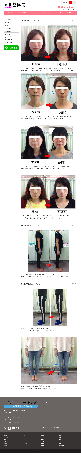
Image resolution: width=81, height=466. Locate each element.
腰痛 (60, 441)
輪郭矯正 (6, 438)
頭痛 (60, 436)
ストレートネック (45, 436)
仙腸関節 (24, 438)
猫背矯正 (43, 438)
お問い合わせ (8, 41)
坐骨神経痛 (61, 443)
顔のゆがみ (6, 436)
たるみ (5, 441)
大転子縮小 (25, 441)
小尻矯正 (24, 443)
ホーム (7, 20)
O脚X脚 (42, 443)
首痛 (60, 438)
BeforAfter (8, 29)
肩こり (60, 439)
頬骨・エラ (6, 439)
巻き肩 (42, 439)
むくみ (5, 443)
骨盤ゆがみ (25, 436)
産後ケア (24, 439)
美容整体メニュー (10, 26)
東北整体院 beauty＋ (39, 448)
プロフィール (8, 32)
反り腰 (42, 441)
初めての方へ (8, 23)
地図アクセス (8, 38)
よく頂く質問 (8, 35)
